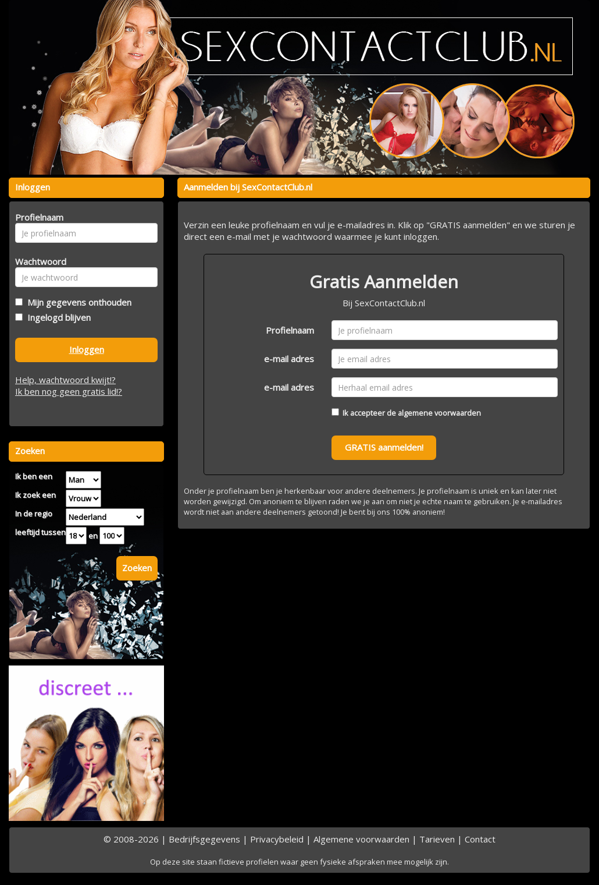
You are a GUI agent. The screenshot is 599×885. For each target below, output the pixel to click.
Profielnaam (290, 330)
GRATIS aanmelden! (384, 447)
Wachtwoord (37, 261)
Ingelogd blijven (57, 317)
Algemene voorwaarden (361, 839)
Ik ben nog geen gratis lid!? (68, 391)
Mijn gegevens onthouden (77, 302)
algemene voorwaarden (439, 413)
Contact (480, 839)
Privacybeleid (277, 839)
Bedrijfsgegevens (204, 839)
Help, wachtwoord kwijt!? (65, 379)
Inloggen (86, 349)
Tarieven (437, 839)
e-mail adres (289, 358)
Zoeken (137, 568)
